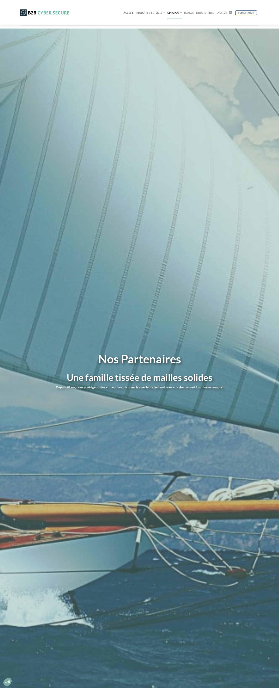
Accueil (128, 9)
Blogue (189, 9)
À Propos (174, 9)
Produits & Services (150, 9)
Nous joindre (205, 9)
